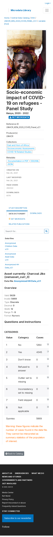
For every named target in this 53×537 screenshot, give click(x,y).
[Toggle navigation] (47, 10)
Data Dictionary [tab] (17, 214)
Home (6, 18)
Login (47, 3)
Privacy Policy (8, 499)
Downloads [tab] (36, 213)
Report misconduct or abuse (14, 503)
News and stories (11, 476)
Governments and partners (17, 480)
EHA (33, 18)
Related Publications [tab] (19, 224)
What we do (38, 473)
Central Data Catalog (20, 18)
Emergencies (22, 473)
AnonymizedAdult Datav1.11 (10, 257)
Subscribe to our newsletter (17, 518)
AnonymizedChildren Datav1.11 (11, 246)
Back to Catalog (14, 453)
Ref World (6, 496)
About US (7, 473)
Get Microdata (19, 117)
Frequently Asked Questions (14, 506)
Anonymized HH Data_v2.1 (27, 281)
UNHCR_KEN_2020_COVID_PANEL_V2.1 (20, 21)
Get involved (9, 483)
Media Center (7, 492)
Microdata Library (21, 10)
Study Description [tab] (18, 208)
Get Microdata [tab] (17, 219)
